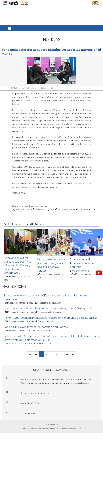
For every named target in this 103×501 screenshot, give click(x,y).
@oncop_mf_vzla (22, 209)
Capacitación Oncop (87, 209)
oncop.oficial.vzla (65, 209)
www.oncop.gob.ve (43, 209)
